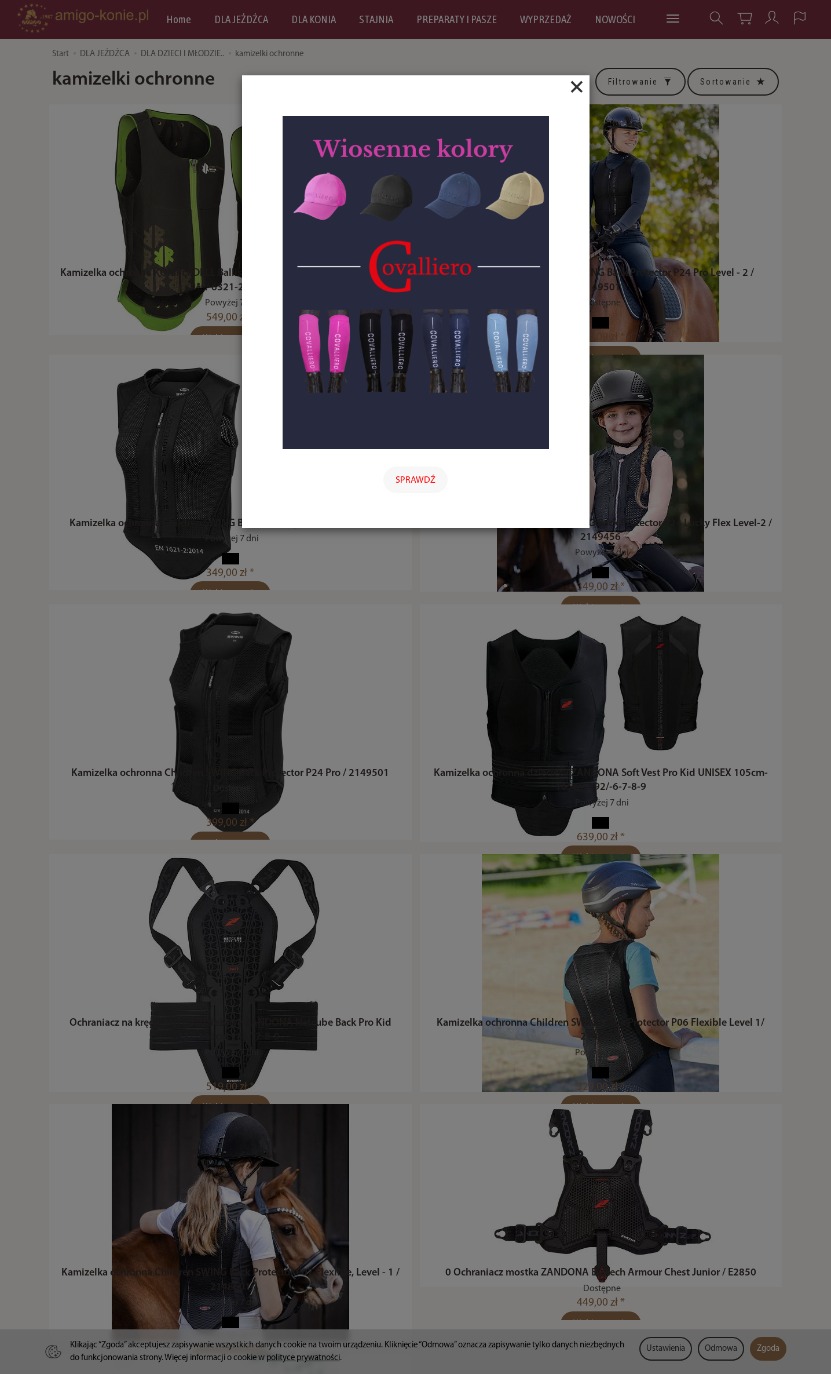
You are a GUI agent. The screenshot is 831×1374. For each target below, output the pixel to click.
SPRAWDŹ (415, 480)
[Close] (577, 87)
